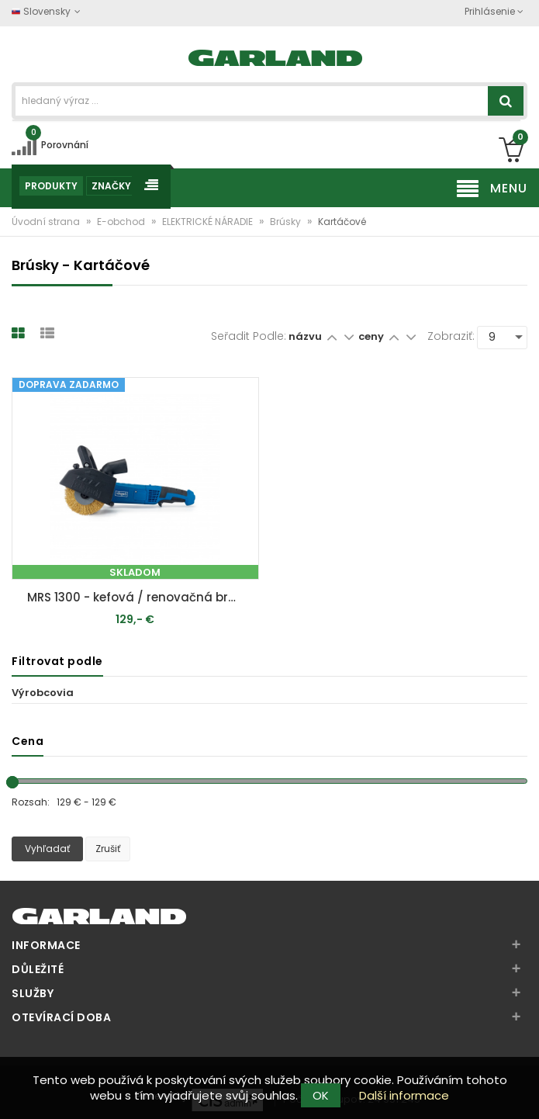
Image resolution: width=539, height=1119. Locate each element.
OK (321, 1095)
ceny (372, 336)
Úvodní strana (47, 221)
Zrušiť (107, 848)
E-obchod (122, 221)
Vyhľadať (47, 848)
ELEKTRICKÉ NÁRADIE (208, 221)
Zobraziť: (451, 336)
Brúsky (286, 221)
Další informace (404, 1095)
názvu (305, 336)
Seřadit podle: (248, 336)
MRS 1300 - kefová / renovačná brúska (139, 597)
